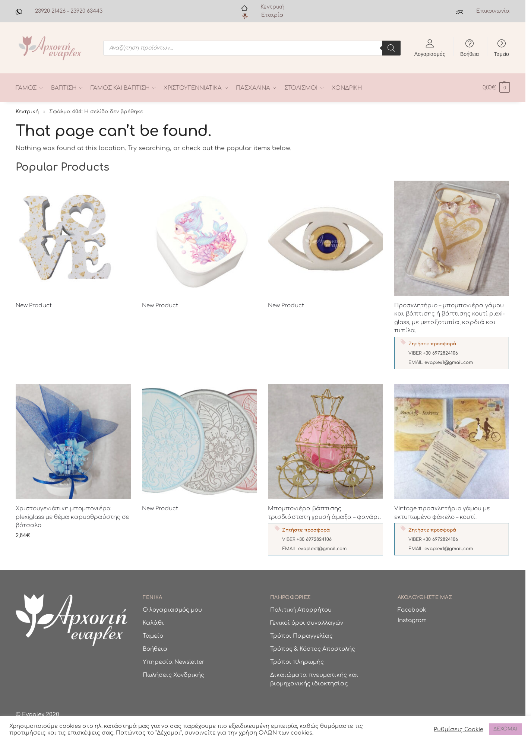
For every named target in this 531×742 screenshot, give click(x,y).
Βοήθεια (469, 53)
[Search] (391, 48)
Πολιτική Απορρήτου (301, 610)
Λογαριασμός (429, 53)
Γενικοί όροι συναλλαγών (306, 623)
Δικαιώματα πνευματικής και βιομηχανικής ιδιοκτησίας (314, 679)
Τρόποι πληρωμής (297, 662)
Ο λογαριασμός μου (172, 610)
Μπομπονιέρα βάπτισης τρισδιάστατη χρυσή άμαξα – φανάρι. (324, 512)
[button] (496, 88)
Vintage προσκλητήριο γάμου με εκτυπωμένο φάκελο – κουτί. (442, 512)
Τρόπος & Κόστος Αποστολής (312, 649)
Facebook (412, 610)
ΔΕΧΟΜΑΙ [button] (505, 729)
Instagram (412, 620)
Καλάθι (153, 623)
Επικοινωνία (493, 11)
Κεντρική (272, 7)
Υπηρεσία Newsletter (174, 662)
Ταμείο (501, 53)
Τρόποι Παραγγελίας (301, 636)
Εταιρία (272, 15)
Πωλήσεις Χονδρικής (173, 675)
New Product (34, 305)
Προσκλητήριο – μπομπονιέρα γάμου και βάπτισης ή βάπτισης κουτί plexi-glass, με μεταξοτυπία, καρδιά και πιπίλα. (449, 318)
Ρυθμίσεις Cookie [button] (458, 729)
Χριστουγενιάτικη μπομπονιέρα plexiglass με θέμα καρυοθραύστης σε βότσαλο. (72, 517)
